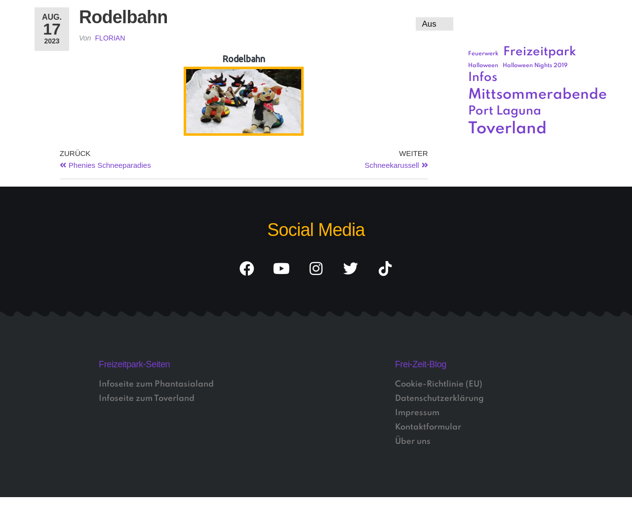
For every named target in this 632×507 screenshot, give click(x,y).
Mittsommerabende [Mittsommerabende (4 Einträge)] (537, 94)
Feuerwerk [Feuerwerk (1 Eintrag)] (483, 54)
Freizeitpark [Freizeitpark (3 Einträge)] (539, 52)
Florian (110, 38)
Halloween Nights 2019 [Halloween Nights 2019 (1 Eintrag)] (535, 66)
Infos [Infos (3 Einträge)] (482, 78)
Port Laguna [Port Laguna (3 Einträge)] (504, 111)
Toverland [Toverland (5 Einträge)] (507, 129)
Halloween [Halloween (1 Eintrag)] (483, 66)
